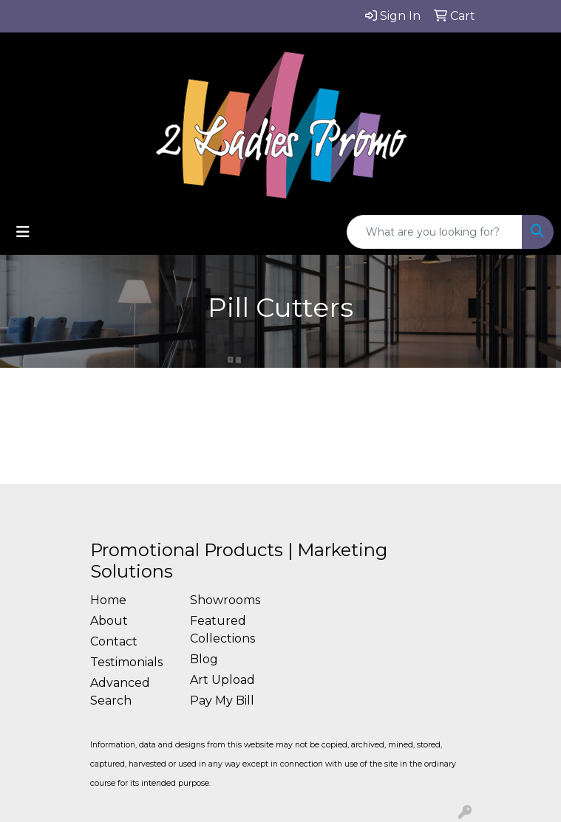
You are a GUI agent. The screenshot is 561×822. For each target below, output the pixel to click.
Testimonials (126, 662)
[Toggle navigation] (22, 232)
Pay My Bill (222, 700)
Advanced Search (120, 692)
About (109, 621)
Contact (113, 641)
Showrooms (225, 600)
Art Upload (222, 680)
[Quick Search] (435, 232)
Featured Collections (222, 629)
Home (108, 600)
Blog (204, 659)
